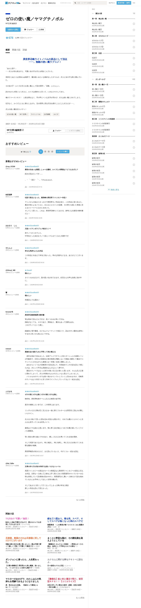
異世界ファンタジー (20, 527)
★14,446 (50, 529)
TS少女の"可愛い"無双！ (17, 518)
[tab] (8, 50)
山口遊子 (15, 587)
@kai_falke (10, 463)
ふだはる (9, 391)
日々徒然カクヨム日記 (55, 565)
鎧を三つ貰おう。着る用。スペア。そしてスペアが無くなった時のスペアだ (65, 519)
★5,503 (8, 589)
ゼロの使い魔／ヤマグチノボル (35, 19)
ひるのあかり (65, 587)
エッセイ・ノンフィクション (63, 568)
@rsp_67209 (10, 166)
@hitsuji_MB (10, 270)
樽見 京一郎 (52, 548)
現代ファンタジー (20, 570)
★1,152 (50, 551)
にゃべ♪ (68, 565)
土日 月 (56, 527)
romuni (8, 349)
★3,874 (8, 548)
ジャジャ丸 (26, 524)
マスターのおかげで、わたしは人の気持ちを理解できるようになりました (23, 580)
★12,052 (50, 589)
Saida (37, 568)
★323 (49, 568)
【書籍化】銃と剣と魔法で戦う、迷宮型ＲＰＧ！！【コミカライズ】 (65, 580)
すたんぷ (9, 248)
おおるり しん (11, 226)
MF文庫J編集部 (11, 23)
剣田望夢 (9, 195)
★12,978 (9, 570)
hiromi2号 (9, 312)
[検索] (75, 3)
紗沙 (38, 546)
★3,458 (8, 527)
